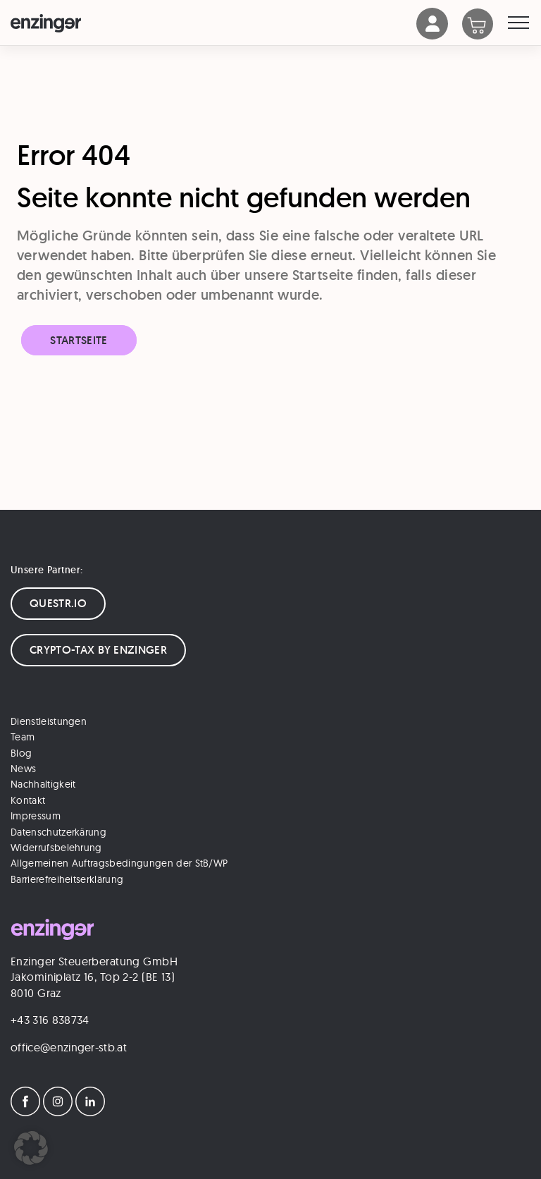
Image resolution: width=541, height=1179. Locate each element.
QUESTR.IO (58, 603)
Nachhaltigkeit (43, 784)
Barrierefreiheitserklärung (67, 879)
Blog (21, 753)
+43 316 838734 (50, 1020)
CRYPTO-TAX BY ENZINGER (98, 649)
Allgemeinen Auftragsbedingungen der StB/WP (119, 863)
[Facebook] (25, 1112)
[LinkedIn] (90, 1112)
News (23, 768)
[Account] (432, 35)
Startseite (78, 340)
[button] (31, 1148)
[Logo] (213, 23)
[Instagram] (58, 1112)
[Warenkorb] (485, 25)
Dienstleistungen (49, 721)
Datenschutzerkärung (58, 832)
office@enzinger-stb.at (69, 1047)
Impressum (36, 816)
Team (23, 737)
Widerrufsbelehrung (56, 847)
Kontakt (28, 800)
